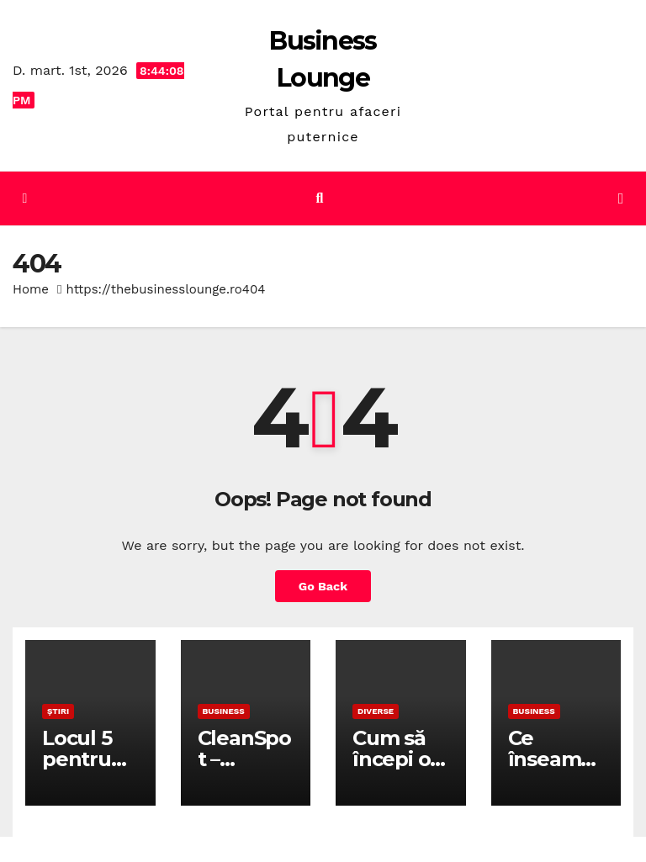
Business (224, 711)
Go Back (323, 586)
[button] (320, 198)
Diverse (375, 711)
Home (31, 289)
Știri (58, 711)
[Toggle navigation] (620, 198)
